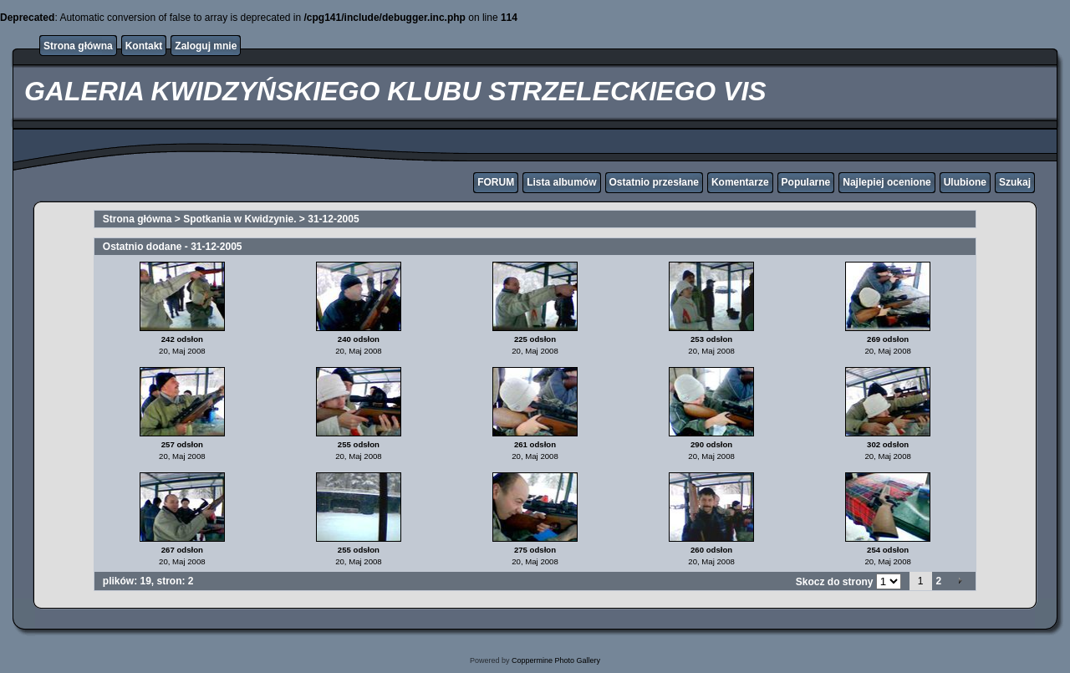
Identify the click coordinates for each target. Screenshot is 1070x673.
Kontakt (144, 46)
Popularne (806, 182)
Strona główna (78, 46)
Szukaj (1015, 182)
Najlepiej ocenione (886, 182)
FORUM (495, 182)
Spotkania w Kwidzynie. (239, 219)
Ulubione (965, 182)
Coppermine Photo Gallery (556, 660)
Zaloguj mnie (206, 46)
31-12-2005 (333, 219)
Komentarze (740, 182)
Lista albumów (561, 182)
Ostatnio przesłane (654, 182)
